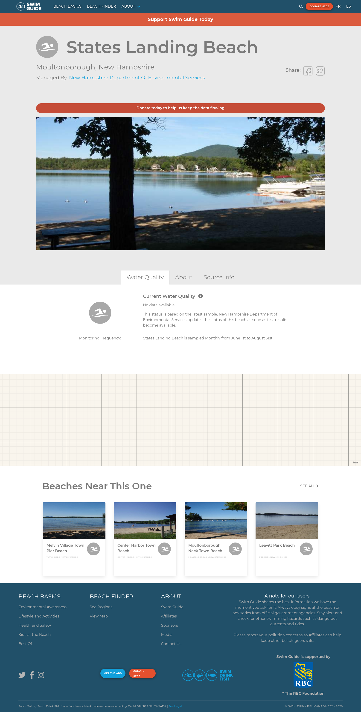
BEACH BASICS (67, 6)
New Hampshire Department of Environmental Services (137, 77)
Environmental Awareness (42, 607)
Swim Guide (172, 607)
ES (348, 6)
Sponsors (169, 625)
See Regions (101, 607)
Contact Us (171, 644)
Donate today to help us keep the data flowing (180, 108)
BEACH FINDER (101, 6)
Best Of (25, 644)
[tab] (145, 277)
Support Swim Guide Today (180, 19)
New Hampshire (126, 67)
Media (167, 634)
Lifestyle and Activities (38, 616)
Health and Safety (34, 625)
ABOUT (128, 6)
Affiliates (169, 616)
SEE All (309, 486)
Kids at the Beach (34, 634)
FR (338, 6)
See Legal (175, 706)
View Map (99, 616)
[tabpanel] (180, 322)
